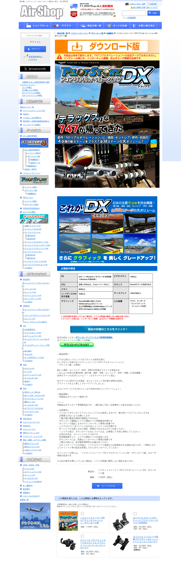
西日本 (31, 239)
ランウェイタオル (33, 229)
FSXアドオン (28, 198)
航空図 (26, 489)
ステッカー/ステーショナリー (37, 315)
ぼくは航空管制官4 (32, 150)
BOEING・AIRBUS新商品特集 (36, 121)
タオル (29, 354)
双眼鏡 (26, 493)
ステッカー (30, 289)
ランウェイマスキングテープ (37, 245)
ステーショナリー (33, 295)
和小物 (28, 351)
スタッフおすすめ (31, 496)
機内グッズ (30, 402)
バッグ (28, 372)
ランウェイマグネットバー (36, 248)
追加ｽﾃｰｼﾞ (35, 163)
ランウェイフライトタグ (36, 261)
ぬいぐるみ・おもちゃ (35, 395)
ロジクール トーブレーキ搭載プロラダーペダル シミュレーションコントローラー (145, 539)
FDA (25, 389)
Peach (27, 426)
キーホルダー (31, 378)
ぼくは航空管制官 (30, 136)
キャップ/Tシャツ (33, 299)
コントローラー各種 (32, 125)
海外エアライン (32, 447)
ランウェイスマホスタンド (36, 265)
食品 (27, 381)
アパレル (29, 469)
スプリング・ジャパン (32, 436)
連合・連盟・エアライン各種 (34, 440)
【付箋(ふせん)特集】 (30, 90)
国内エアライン (32, 444)
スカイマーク (29, 429)
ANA (25, 365)
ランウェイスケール (32, 232)
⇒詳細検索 (131, 18)
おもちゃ (29, 368)
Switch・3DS (31, 169)
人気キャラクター (33, 450)
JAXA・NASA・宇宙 (31, 465)
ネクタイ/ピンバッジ (34, 399)
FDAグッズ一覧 (32, 392)
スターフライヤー (31, 422)
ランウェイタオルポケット (36, 242)
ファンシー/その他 (33, 482)
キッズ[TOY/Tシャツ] (34, 358)
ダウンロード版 (34, 156)
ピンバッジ (30, 292)
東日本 (31, 236)
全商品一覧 (24, 500)
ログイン (34, 49)
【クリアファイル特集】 (31, 93)
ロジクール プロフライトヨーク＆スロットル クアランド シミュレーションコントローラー (92, 544)
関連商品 (32, 166)
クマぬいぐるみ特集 (32, 118)
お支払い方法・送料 (137, 4)
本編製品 (34, 160)
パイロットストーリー (32, 173)
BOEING (26, 279)
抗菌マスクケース (32, 226)
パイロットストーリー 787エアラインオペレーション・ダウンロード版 (92, 520)
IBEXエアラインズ (31, 433)
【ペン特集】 (27, 87)
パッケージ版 (34, 153)
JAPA (26, 114)
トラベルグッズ (32, 412)
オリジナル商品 (29, 212)
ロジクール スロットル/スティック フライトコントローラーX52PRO (145, 520)
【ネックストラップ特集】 (32, 95)
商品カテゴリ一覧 (27, 107)
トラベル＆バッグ (33, 333)
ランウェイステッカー (33, 252)
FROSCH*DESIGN (31, 208)
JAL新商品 (30, 330)
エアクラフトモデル (34, 408)
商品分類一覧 (62, 33)
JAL (24, 326)
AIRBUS (26, 306)
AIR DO (27, 419)
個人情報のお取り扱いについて (145, 7)
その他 (29, 268)
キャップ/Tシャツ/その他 (36, 322)
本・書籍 (28, 486)
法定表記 (153, 4)
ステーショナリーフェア (34, 111)
